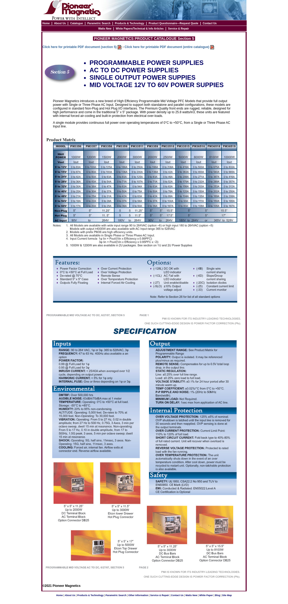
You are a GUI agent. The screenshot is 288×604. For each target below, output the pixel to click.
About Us (60, 23)
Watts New (104, 28)
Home (46, 23)
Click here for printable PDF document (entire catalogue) (167, 47)
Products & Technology (129, 23)
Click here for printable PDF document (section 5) (79, 47)
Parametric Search (99, 23)
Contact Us (210, 23)
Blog (217, 595)
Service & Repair (178, 28)
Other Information (138, 595)
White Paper (206, 595)
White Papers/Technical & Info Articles (140, 28)
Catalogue (76, 23)
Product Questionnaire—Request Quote (173, 23)
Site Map (227, 595)
